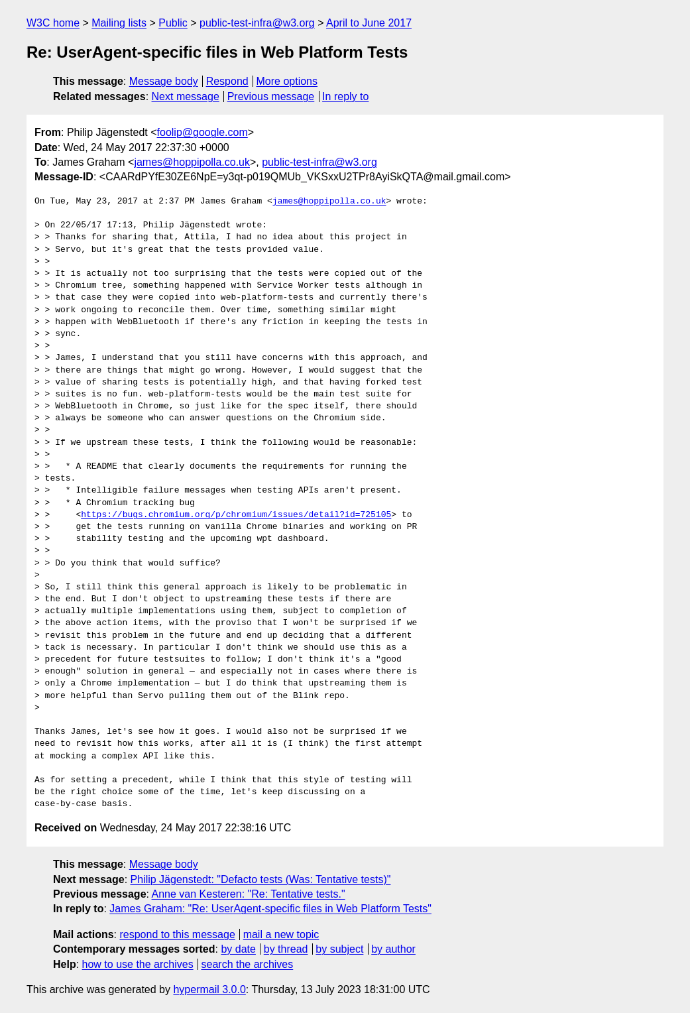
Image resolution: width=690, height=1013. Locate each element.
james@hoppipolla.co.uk (192, 162)
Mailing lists (118, 23)
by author (393, 949)
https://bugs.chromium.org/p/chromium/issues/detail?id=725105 (236, 515)
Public (173, 23)
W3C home (53, 23)
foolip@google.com (202, 132)
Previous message (271, 96)
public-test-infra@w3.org (257, 23)
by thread (286, 949)
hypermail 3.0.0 (209, 989)
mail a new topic (281, 934)
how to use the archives (138, 964)
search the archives (247, 964)
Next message (185, 96)
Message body (163, 81)
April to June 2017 (369, 23)
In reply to (345, 96)
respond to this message (177, 934)
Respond (227, 81)
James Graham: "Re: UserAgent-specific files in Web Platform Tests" (270, 908)
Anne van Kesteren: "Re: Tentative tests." (248, 894)
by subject (339, 949)
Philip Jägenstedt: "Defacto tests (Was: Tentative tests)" (261, 879)
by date (238, 949)
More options (287, 81)
